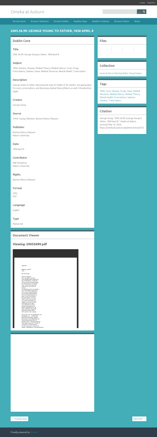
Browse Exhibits (61, 21)
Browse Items (19, 21)
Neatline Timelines (100, 21)
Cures (108, 91)
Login (142, 3)
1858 (102, 91)
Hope (129, 91)
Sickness (103, 100)
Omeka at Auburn (27, 11)
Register (151, 3)
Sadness (131, 97)
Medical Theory (132, 94)
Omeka (33, 432)
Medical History (117, 94)
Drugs (123, 91)
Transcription (115, 100)
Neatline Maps (80, 21)
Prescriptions (120, 97)
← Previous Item (19, 419)
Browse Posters (121, 21)
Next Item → (139, 419)
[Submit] (144, 11)
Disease (115, 91)
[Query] (124, 11)
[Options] (139, 11)
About (137, 21)
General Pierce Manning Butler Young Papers (121, 73)
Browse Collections (40, 21)
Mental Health (106, 97)
